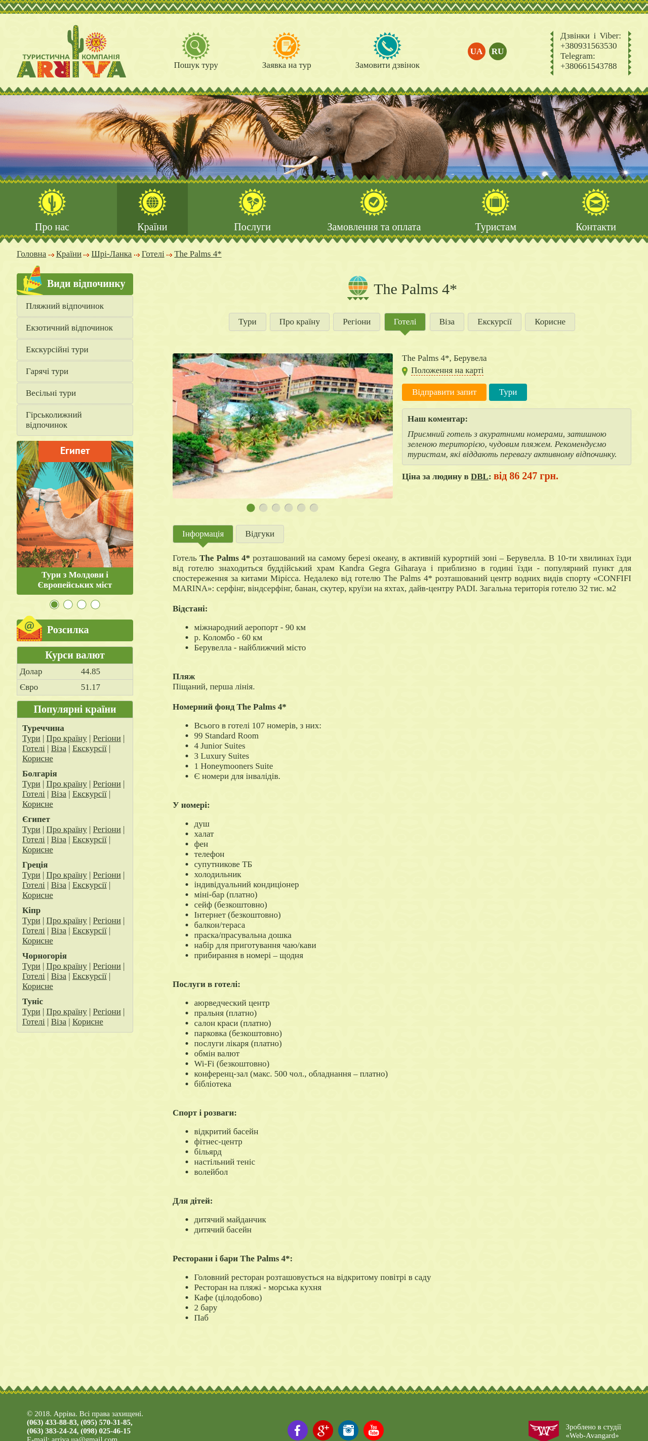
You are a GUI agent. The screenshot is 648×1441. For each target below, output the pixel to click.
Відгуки (260, 534)
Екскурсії (89, 748)
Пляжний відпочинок (65, 306)
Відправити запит (444, 392)
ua (476, 51)
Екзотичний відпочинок (69, 328)
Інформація (203, 534)
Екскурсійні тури (57, 349)
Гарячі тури (47, 371)
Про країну (67, 738)
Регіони (107, 738)
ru (498, 51)
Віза (58, 748)
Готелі (33, 748)
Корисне (37, 758)
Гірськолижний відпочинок (54, 420)
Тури (31, 738)
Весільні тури (51, 393)
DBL (480, 476)
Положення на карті (447, 370)
